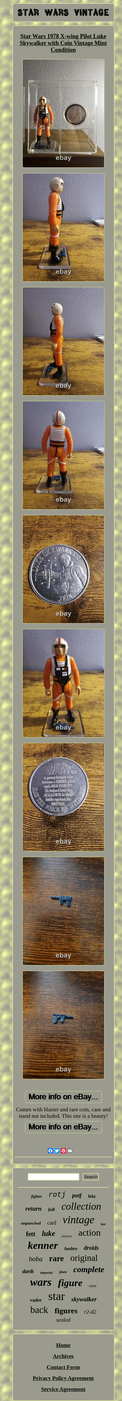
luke (48, 1233)
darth (28, 1271)
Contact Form (63, 1367)
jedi (51, 1209)
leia (92, 1196)
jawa (63, 1272)
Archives (63, 1356)
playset (67, 1236)
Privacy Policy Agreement (63, 1378)
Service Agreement (63, 1389)
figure (70, 1282)
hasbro (70, 1248)
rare (56, 1258)
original (84, 1258)
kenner (43, 1245)
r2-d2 (90, 1312)
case (93, 1285)
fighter (36, 1196)
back (39, 1310)
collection (81, 1206)
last (103, 1224)
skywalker (84, 1299)
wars (40, 1282)
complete (88, 1269)
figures (66, 1310)
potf (77, 1195)
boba (36, 1259)
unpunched (31, 1223)
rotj (57, 1195)
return (33, 1208)
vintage (78, 1220)
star (56, 1296)
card (51, 1223)
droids (91, 1248)
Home (63, 1345)
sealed (63, 1320)
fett (30, 1234)
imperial (46, 1272)
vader (36, 1300)
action (89, 1232)
